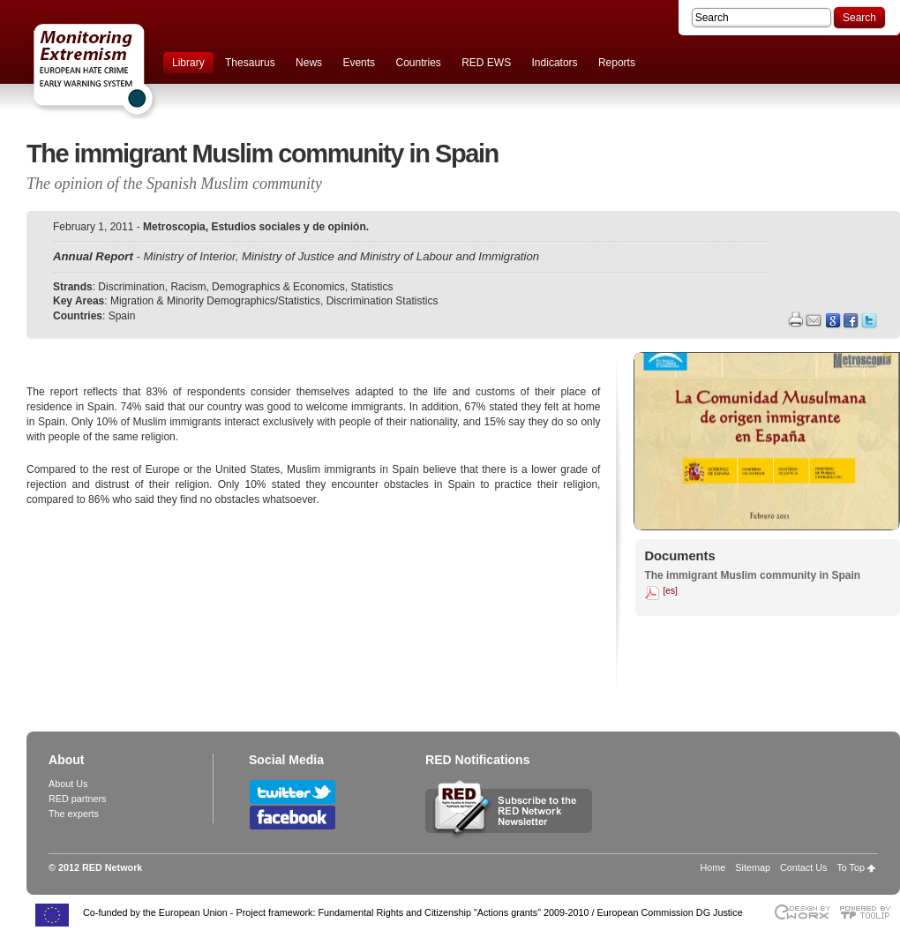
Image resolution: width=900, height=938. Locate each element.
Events (358, 62)
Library (188, 62)
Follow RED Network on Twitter (292, 792)
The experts (74, 813)
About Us (68, 783)
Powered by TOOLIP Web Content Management (869, 912)
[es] (670, 591)
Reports (616, 62)
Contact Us (803, 867)
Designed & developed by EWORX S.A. (801, 912)
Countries (417, 62)
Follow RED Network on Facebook (292, 817)
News (309, 62)
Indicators (555, 62)
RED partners (77, 798)
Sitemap (752, 867)
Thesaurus (250, 62)
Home (713, 867)
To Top (850, 867)
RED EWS (486, 62)
